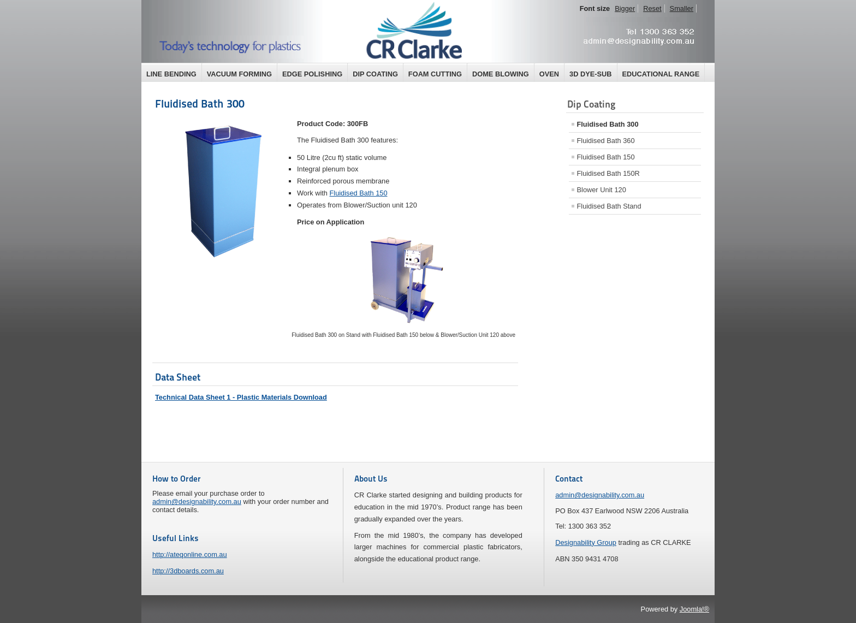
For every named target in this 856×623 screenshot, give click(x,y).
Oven (549, 74)
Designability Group (585, 542)
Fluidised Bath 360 (606, 141)
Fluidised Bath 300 (200, 103)
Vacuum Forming (239, 74)
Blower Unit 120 (601, 190)
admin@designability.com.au (196, 501)
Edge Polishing (312, 74)
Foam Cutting (435, 74)
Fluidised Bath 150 (359, 193)
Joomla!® (694, 609)
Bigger (625, 8)
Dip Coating (375, 74)
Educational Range (661, 74)
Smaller (681, 8)
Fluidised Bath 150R (608, 173)
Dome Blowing (500, 74)
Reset (652, 8)
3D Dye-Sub (590, 74)
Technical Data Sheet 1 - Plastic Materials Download (241, 397)
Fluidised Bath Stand (609, 206)
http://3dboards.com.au (188, 571)
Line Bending (171, 74)
